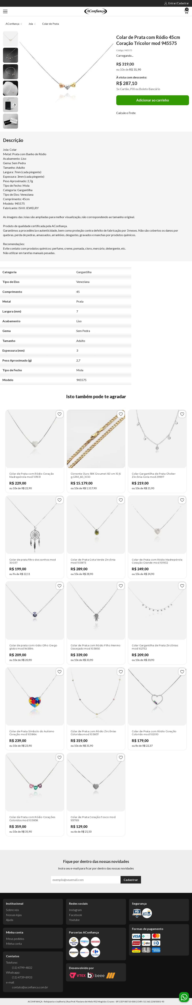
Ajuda (9, 919)
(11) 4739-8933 (22, 977)
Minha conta (14, 943)
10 (122, 69)
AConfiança (12, 23)
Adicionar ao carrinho (152, 100)
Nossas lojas (14, 915)
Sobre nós (12, 910)
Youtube (74, 919)
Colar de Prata (50, 23)
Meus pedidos (15, 938)
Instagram (75, 910)
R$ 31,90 (135, 69)
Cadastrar (131, 879)
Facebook (75, 915)
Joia (30, 23)
